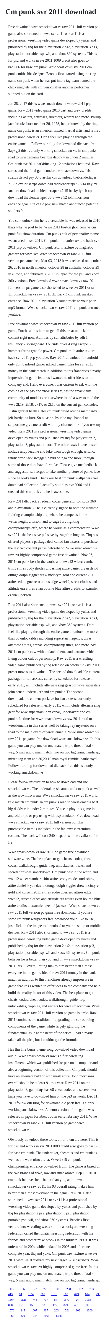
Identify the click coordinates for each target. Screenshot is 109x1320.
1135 (88, 1299)
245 (22, 1310)
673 (76, 1294)
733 (91, 1289)
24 (77, 1299)
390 (87, 1305)
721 (45, 1289)
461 (76, 1305)
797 (45, 1299)
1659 (31, 1294)
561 (67, 1310)
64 (20, 1294)
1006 (57, 1289)
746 (35, 1299)
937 (45, 1310)
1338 (59, 1315)
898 (10, 1305)
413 (10, 1294)
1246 (34, 1315)
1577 (66, 1299)
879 (66, 1305)
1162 (80, 1289)
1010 (54, 1294)
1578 (11, 1310)
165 (21, 1305)
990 (98, 1294)
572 (34, 1289)
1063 (11, 1315)
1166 (46, 1315)
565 (42, 1294)
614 (87, 1294)
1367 (11, 1299)
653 (42, 1305)
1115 (11, 1289)
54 (55, 1299)
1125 (23, 1299)
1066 (23, 1289)
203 (56, 1310)
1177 (54, 1305)
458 (32, 1305)
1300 (89, 1310)
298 (68, 1289)
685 (66, 1294)
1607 (34, 1310)
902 (78, 1310)
